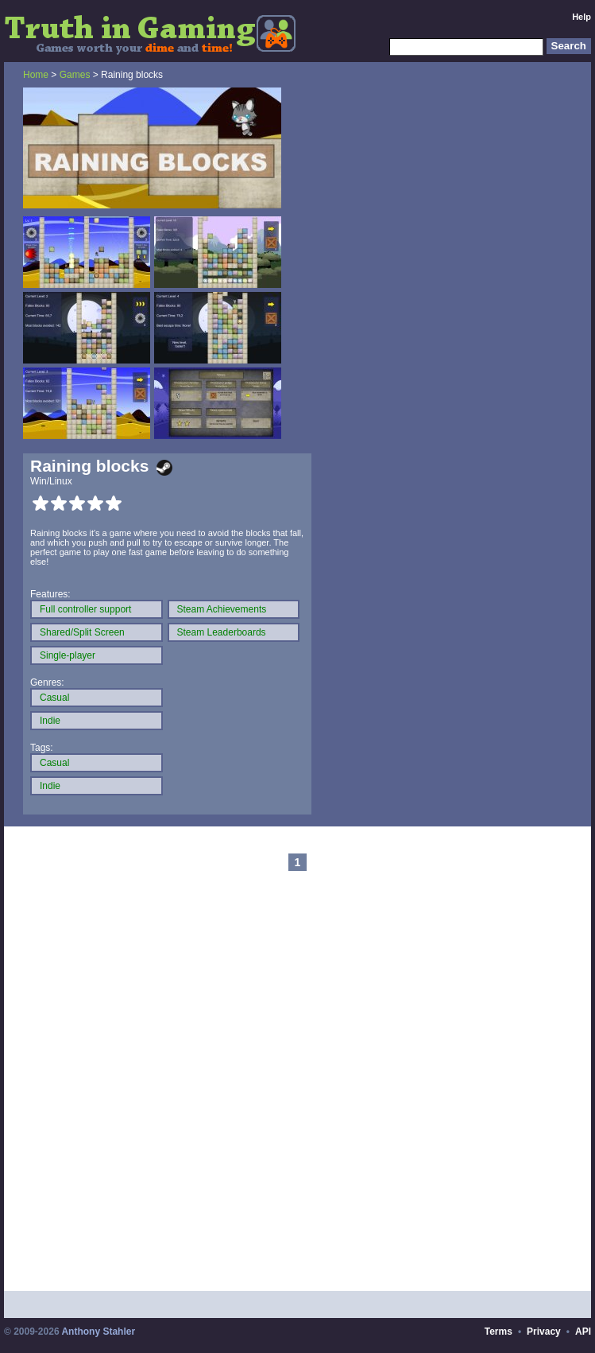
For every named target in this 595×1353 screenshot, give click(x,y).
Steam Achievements (222, 609)
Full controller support (85, 609)
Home (35, 74)
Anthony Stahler (98, 1331)
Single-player (67, 655)
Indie (50, 720)
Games (75, 74)
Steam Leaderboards (221, 632)
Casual (54, 697)
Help (581, 16)
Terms (498, 1331)
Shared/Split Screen (82, 632)
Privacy (544, 1331)
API (583, 1331)
